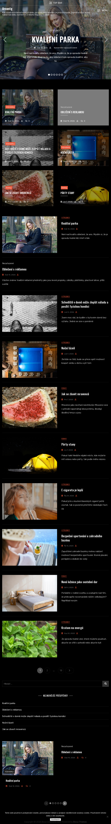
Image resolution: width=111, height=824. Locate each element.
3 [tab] (54, 75)
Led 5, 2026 (12, 161)
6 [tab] (62, 75)
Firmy (9, 187)
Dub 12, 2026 (42, 48)
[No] (107, 816)
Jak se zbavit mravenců (18, 193)
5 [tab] (59, 75)
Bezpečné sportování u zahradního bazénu (81, 554)
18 (62, 691)
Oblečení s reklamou (72, 112)
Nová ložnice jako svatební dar (79, 601)
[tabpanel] (55, 39)
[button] (102, 10)
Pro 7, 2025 (12, 202)
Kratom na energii (72, 649)
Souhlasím (55, 819)
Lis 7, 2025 (68, 202)
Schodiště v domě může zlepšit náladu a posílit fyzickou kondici (27, 150)
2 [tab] (51, 75)
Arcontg (7, 8)
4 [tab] (57, 75)
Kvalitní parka (55, 39)
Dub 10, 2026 (69, 121)
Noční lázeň (68, 355)
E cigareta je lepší (72, 504)
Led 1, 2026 (68, 161)
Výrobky (55, 30)
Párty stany (68, 456)
